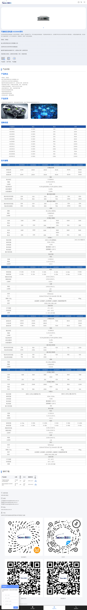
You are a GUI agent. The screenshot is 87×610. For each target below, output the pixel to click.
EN (78, 2)
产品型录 (3, 59)
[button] (43, 27)
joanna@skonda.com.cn (11, 502)
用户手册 (9, 59)
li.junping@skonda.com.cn (11, 504)
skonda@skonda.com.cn (12, 500)
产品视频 (14, 59)
